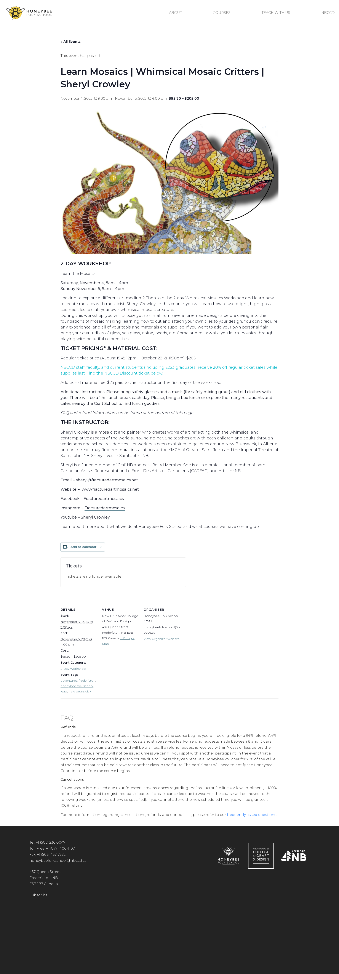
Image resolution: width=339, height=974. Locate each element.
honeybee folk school (77, 686)
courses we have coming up (231, 526)
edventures (69, 680)
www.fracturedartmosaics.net (110, 489)
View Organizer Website (162, 639)
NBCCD (328, 13)
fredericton (87, 680)
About (175, 13)
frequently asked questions (251, 815)
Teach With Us (276, 13)
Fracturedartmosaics (104, 498)
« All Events (71, 42)
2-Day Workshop (73, 669)
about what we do (115, 526)
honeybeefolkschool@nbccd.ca (58, 861)
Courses (221, 13)
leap (64, 691)
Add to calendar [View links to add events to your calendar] (83, 547)
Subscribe (38, 895)
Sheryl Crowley (95, 517)
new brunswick (80, 691)
